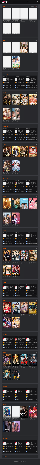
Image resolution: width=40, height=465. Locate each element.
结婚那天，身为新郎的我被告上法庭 (16, 276)
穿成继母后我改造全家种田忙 (33, 20)
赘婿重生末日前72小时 (6, 20)
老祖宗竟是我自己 (14, 172)
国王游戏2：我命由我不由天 (24, 262)
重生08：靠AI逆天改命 (15, 68)
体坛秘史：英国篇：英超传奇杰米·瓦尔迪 (7, 418)
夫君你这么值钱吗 (23, 314)
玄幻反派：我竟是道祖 (6, 172)
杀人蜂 (30, 366)
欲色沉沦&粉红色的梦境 (32, 418)
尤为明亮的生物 (14, 418)
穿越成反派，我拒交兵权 (15, 20)
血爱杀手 (21, 418)
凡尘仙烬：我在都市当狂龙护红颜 (33, 314)
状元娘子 (4, 314)
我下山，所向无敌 (6, 262)
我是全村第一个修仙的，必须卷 (16, 328)
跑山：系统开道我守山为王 (33, 262)
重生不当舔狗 (5, 68)
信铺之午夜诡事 (5, 380)
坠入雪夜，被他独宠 (6, 224)
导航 (10, 1)
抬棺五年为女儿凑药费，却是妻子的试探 (16, 380)
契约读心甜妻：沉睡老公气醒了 (16, 224)
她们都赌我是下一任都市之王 (16, 262)
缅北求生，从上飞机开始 (7, 276)
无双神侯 (13, 314)
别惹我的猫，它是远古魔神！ (16, 366)
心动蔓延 (21, 20)
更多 (36, 40)
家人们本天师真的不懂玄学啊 (7, 366)
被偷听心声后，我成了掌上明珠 (16, 120)
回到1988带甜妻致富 (6, 120)
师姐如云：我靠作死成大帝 (7, 328)
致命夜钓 (21, 366)
